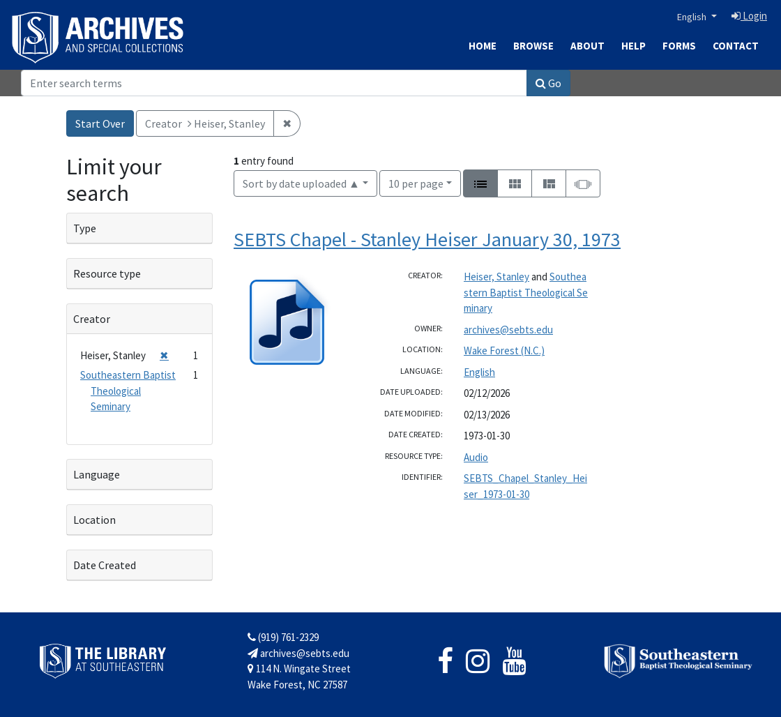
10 (415, 182)
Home (482, 45)
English (692, 16)
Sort (301, 183)
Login (749, 15)
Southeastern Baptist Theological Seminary (526, 292)
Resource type (107, 273)
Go (548, 83)
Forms (679, 45)
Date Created (104, 565)
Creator (91, 319)
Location (94, 520)
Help (633, 45)
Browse (533, 45)
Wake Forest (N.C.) (504, 350)
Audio (476, 457)
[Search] (274, 83)
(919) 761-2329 (283, 637)
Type (84, 228)
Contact (736, 45)
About (587, 45)
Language (96, 474)
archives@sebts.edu (508, 329)
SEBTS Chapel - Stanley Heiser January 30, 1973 (427, 239)
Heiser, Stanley (496, 276)
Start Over (100, 123)
